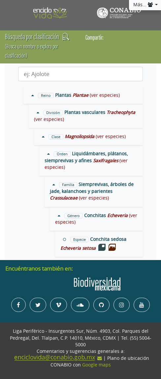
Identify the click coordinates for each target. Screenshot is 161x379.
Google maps (96, 365)
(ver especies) (105, 95)
